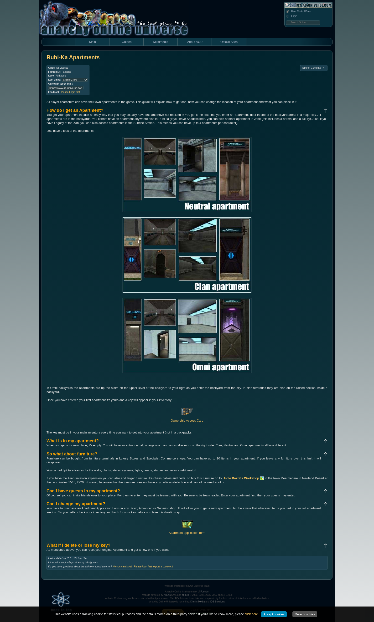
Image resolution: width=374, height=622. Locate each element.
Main (92, 42)
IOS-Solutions (217, 601)
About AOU (195, 42)
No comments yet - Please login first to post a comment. (143, 566)
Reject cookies (305, 614)
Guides (126, 42)
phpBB (185, 595)
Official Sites (229, 42)
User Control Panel (298, 11)
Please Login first (70, 92)
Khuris (167, 595)
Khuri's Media (197, 601)
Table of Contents (314, 67)
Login (291, 16)
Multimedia (160, 42)
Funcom (204, 591)
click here (251, 614)
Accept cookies (274, 614)
